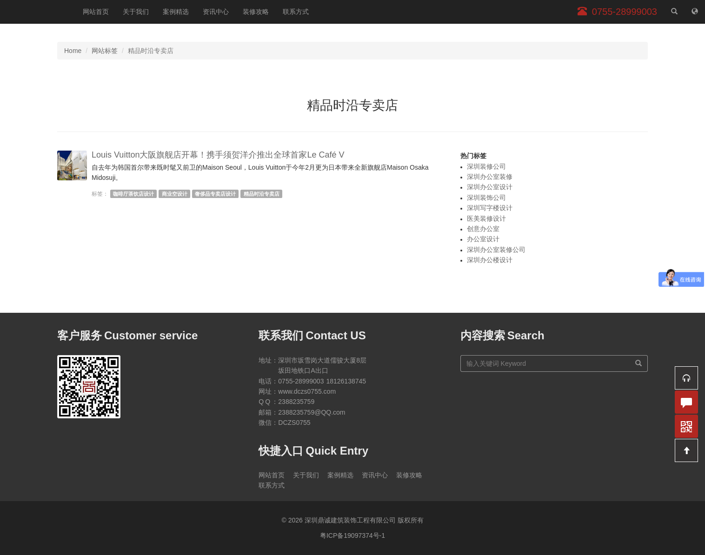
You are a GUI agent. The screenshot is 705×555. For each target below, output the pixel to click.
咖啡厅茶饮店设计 (133, 194)
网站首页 (96, 11)
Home (72, 50)
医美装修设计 (486, 218)
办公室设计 (483, 239)
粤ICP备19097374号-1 (352, 535)
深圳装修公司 (486, 166)
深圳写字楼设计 (489, 207)
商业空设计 (174, 194)
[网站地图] (695, 11)
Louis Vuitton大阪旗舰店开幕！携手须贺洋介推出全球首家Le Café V (218, 154)
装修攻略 (256, 11)
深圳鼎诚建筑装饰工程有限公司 (38, 11)
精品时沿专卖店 (261, 194)
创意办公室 (483, 228)
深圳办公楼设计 (489, 260)
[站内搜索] (674, 11)
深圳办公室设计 (489, 187)
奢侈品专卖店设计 (215, 194)
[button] (686, 378)
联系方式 (296, 11)
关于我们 (136, 11)
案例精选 (176, 11)
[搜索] (639, 363)
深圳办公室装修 (489, 176)
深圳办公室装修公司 (496, 249)
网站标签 (105, 50)
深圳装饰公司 (486, 197)
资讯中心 (216, 11)
